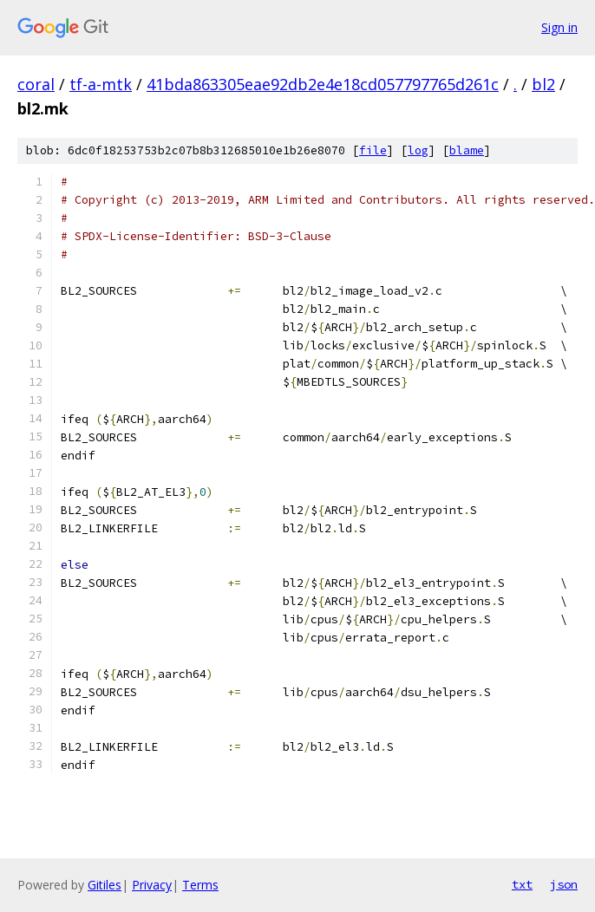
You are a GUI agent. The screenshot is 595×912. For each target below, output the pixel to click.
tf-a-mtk (100, 84)
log (418, 150)
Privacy (152, 884)
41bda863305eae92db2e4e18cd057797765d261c (323, 84)
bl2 (543, 84)
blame (466, 150)
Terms (200, 884)
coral (36, 84)
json (564, 884)
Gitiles (104, 884)
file (373, 150)
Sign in (559, 27)
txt (522, 884)
